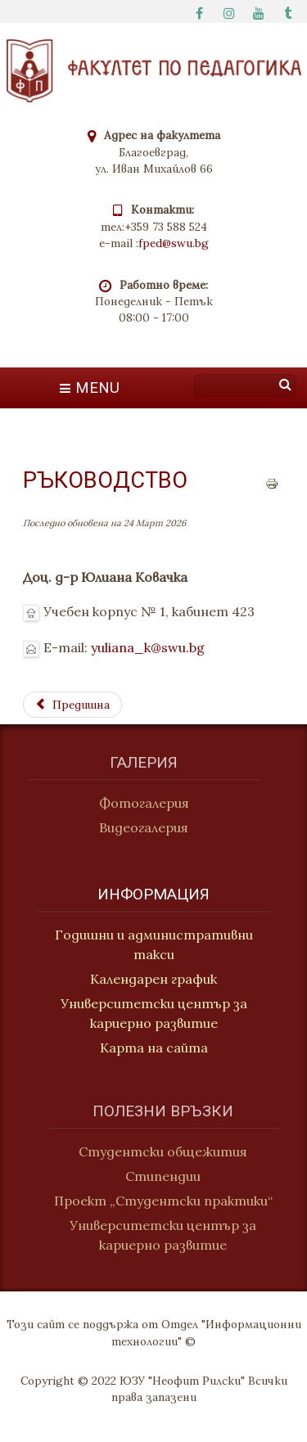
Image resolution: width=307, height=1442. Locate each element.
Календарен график (153, 981)
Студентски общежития (172, 1151)
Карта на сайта (154, 1050)
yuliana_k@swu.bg (148, 647)
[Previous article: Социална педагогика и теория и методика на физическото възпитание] (72, 705)
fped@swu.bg (173, 243)
